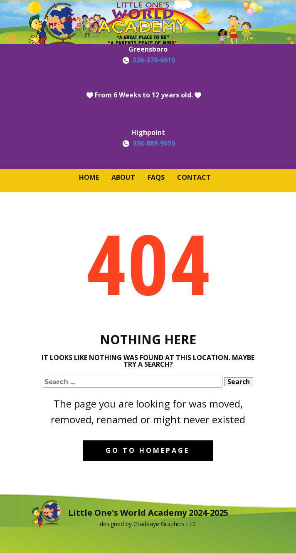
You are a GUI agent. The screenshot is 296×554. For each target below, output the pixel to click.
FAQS (156, 177)
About (123, 177)
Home (89, 177)
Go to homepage (148, 450)
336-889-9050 (154, 143)
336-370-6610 (154, 60)
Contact (194, 177)
